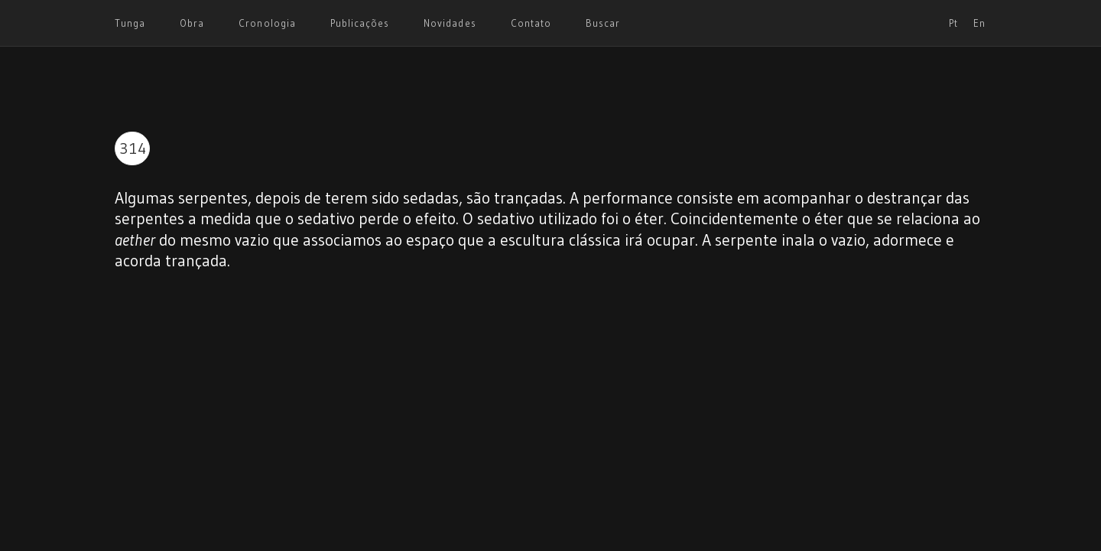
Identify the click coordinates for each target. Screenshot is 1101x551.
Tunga (130, 23)
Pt (953, 23)
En (979, 23)
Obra (192, 23)
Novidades (450, 23)
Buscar (603, 23)
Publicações (359, 23)
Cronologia (267, 23)
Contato (531, 23)
